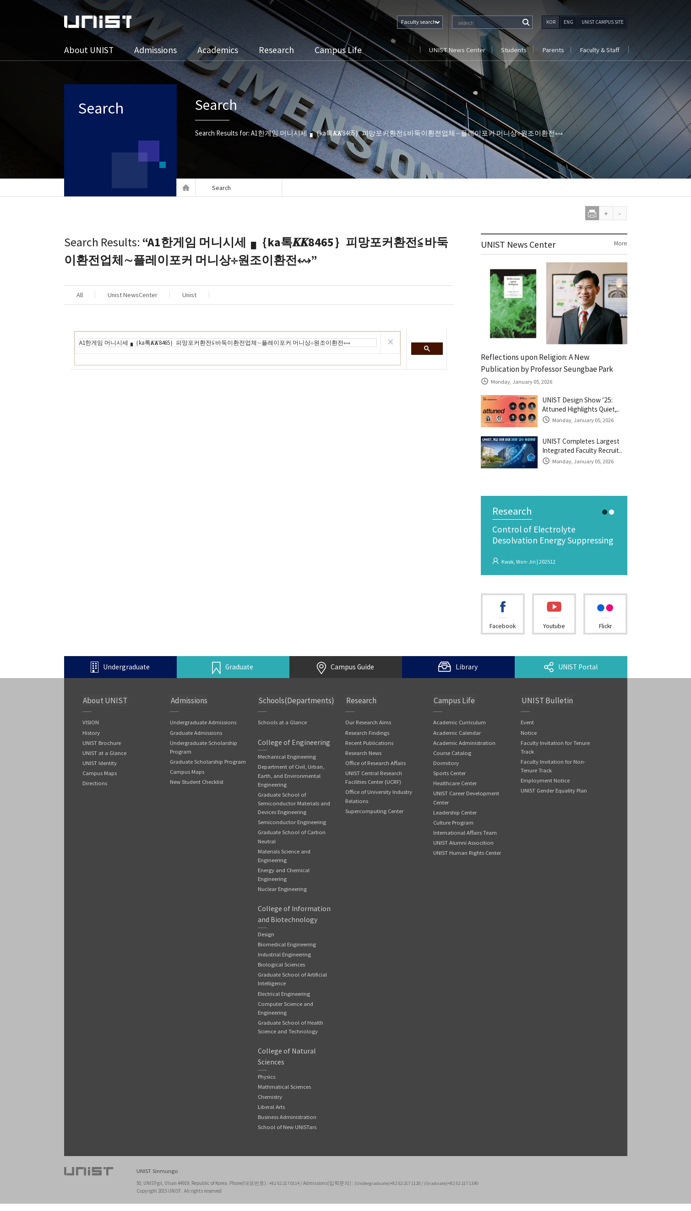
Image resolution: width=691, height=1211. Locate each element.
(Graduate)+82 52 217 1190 (451, 1190)
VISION (90, 724)
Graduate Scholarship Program (208, 763)
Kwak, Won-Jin (518, 562)
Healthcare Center (455, 785)
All (81, 295)
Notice (529, 734)
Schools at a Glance (282, 724)
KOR (550, 22)
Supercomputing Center (374, 814)
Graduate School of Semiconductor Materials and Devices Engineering (294, 806)
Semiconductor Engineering (292, 825)
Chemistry (270, 1104)
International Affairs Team (465, 836)
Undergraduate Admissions (203, 724)
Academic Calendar (457, 734)
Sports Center (449, 775)
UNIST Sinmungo (157, 1179)
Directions (94, 785)
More (620, 243)
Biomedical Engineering (287, 949)
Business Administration (287, 1124)
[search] (228, 343)
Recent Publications (370, 744)
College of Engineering (294, 743)
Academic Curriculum (459, 724)
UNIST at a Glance (104, 754)
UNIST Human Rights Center (467, 856)
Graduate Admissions (196, 734)
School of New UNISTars (287, 1135)
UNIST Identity (99, 765)
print (592, 213)
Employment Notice (545, 783)
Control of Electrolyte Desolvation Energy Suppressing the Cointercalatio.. (553, 542)
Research (277, 49)
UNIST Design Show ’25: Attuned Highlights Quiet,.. (584, 405)
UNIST (100, 22)
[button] (390, 342)
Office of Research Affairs (376, 765)
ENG (568, 22)
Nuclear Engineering (282, 893)
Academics (219, 49)
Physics (267, 1083)
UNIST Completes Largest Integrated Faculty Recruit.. (584, 447)
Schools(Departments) (296, 701)
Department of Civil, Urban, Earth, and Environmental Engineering (292, 777)
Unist (200, 295)
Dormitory (446, 765)
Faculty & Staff (599, 49)
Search (104, 109)
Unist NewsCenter (138, 295)
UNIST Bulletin (546, 701)
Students (511, 49)
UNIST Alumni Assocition (463, 846)
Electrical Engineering (284, 999)
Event (527, 724)
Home (186, 188)
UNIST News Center (453, 49)
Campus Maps (99, 775)
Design (266, 938)
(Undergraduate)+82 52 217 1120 (388, 1190)
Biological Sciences (281, 969)
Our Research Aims (368, 724)
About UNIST (89, 49)
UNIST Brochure (101, 744)
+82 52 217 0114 (285, 1190)
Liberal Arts (271, 1114)
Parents (551, 49)
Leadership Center (455, 815)
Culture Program (454, 825)
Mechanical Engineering (287, 758)
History (91, 734)
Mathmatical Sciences (284, 1093)
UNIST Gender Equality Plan (554, 793)
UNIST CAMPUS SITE (603, 22)
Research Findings (367, 734)
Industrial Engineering (284, 959)
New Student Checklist (197, 784)
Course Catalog (452, 754)
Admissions (157, 49)
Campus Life (339, 49)
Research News (363, 754)
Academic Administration (464, 744)
